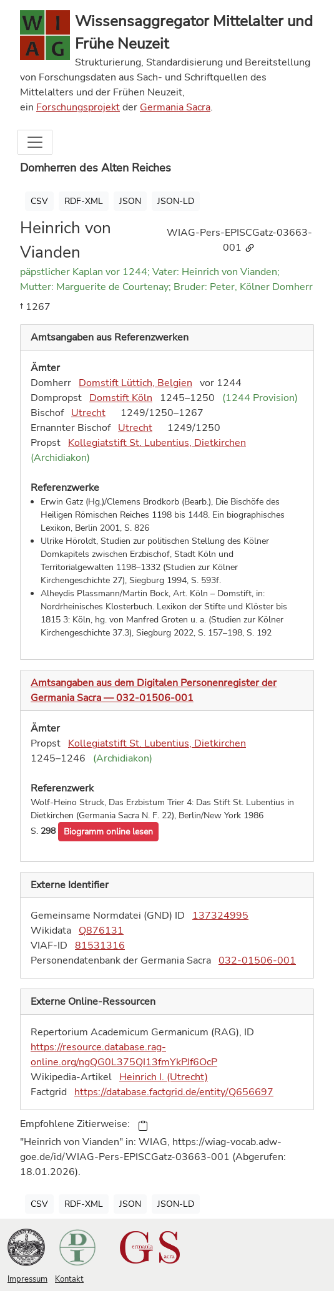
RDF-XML (83, 201)
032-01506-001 (257, 960)
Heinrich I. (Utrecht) (163, 1077)
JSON (130, 201)
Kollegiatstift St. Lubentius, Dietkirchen (157, 443)
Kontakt (69, 1279)
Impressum (27, 1279)
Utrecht (88, 413)
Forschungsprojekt (78, 107)
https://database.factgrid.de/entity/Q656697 (173, 1092)
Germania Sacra (175, 107)
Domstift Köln (120, 398)
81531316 (100, 945)
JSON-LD (175, 201)
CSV (39, 201)
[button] (108, 831)
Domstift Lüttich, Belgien (135, 383)
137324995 (220, 915)
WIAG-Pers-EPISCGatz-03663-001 (239, 240)
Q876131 (101, 930)
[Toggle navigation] (34, 142)
